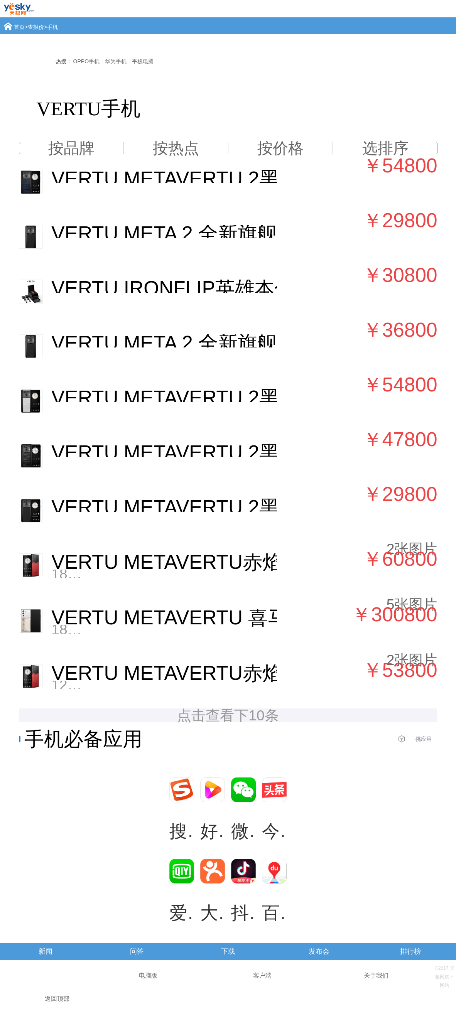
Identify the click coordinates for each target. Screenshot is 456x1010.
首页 (19, 27)
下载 (228, 951)
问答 (137, 951)
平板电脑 (143, 61)
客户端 (262, 975)
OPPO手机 (86, 61)
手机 (52, 27)
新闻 (45, 951)
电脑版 (148, 975)
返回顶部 (57, 998)
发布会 (319, 951)
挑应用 (423, 739)
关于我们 (376, 975)
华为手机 (116, 61)
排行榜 (410, 951)
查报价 (36, 27)
